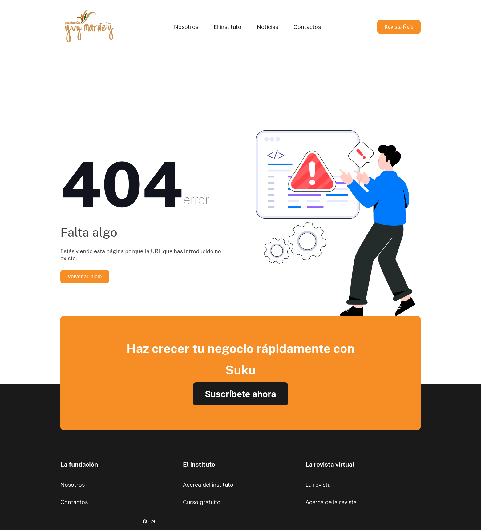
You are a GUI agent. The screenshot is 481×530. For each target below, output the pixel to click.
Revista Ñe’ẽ (399, 27)
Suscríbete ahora (240, 394)
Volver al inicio (84, 276)
